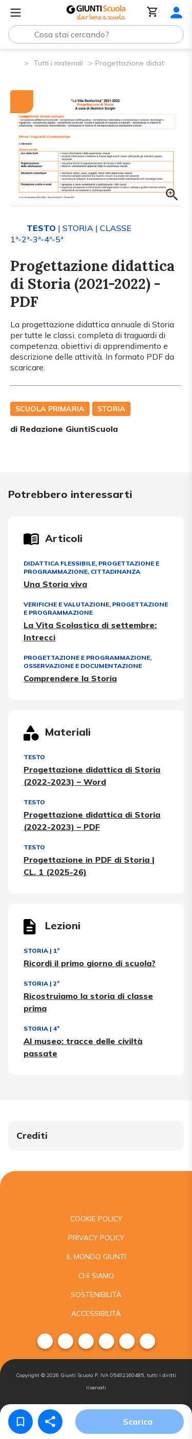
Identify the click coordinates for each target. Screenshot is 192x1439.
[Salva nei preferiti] (20, 1421)
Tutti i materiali (58, 63)
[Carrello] (152, 12)
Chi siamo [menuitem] (96, 1275)
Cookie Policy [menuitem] (96, 1218)
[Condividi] (50, 1421)
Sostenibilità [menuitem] (96, 1294)
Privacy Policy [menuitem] (96, 1237)
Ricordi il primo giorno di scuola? (90, 963)
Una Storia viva (55, 584)
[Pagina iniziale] (16, 62)
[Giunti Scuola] (96, 12)
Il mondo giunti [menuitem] (96, 1256)
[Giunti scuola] (96, 1190)
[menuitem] (45, 1341)
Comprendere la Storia (70, 678)
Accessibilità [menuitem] (96, 1313)
